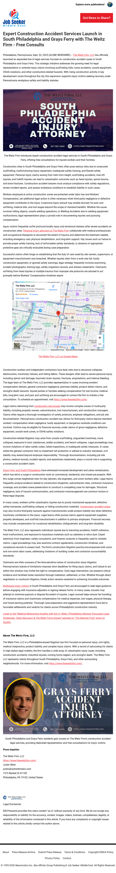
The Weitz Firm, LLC (83, 55)
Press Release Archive (23, 852)
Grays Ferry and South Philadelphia (22, 470)
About (6, 852)
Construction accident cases (95, 506)
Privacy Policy (52, 858)
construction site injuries (47, 406)
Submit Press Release (49, 852)
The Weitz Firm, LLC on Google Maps (58, 356)
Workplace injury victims (16, 586)
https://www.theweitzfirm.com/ (70, 399)
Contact (67, 858)
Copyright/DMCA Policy (100, 852)
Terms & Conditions (74, 852)
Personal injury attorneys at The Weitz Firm (46, 230)
